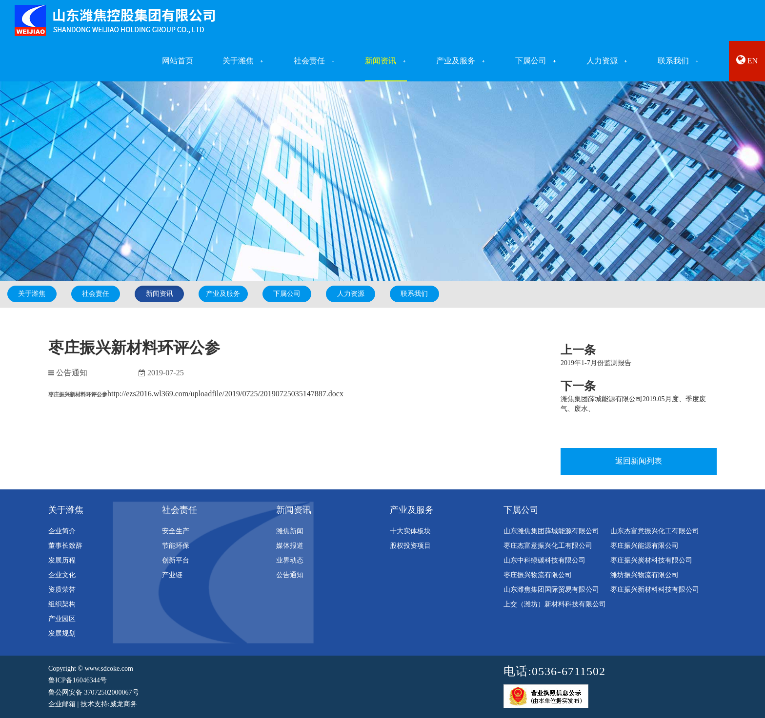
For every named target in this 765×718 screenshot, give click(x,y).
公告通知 (289, 575)
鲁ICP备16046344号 (77, 680)
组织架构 (62, 604)
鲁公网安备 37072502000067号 (93, 692)
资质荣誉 (62, 589)
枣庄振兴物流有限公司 (537, 575)
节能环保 (175, 545)
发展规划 (62, 633)
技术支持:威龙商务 (109, 704)
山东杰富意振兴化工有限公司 (654, 531)
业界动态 (289, 560)
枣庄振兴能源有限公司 (644, 545)
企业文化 (62, 575)
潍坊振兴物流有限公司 (644, 575)
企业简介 (62, 531)
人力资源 (350, 293)
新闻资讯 (159, 293)
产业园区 (62, 618)
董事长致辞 (65, 545)
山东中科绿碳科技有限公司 (544, 560)
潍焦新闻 (289, 531)
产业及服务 (223, 293)
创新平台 (175, 560)
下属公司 (287, 293)
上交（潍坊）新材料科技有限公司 (554, 604)
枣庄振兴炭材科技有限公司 (651, 560)
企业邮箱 (62, 704)
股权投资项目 (410, 545)
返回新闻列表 (638, 461)
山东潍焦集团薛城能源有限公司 (551, 531)
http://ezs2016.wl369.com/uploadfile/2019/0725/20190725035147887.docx (225, 393)
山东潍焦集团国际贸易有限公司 (551, 589)
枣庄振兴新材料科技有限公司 (654, 589)
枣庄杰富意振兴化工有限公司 (547, 545)
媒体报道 (289, 545)
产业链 (172, 575)
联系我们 (414, 293)
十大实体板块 (410, 531)
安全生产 (175, 531)
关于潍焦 (31, 293)
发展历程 (62, 560)
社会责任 (95, 293)
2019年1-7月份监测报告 (596, 363)
